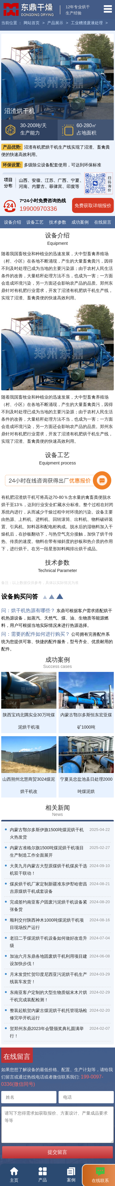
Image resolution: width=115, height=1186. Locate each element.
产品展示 (55, 23)
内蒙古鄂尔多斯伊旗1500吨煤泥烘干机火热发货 (47, 833)
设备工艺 (35, 222)
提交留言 (57, 1152)
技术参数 (57, 222)
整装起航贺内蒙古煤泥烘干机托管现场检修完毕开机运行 (48, 1014)
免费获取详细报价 (93, 205)
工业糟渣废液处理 (87, 23)
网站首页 (32, 23)
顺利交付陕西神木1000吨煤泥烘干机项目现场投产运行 (47, 924)
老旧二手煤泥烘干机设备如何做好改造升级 (48, 942)
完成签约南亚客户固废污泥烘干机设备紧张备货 (48, 906)
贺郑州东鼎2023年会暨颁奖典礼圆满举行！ (47, 1032)
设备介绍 (12, 222)
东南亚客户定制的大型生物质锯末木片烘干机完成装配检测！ (48, 996)
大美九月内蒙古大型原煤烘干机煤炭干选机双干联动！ (48, 869)
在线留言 (102, 222)
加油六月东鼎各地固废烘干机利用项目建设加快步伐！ (48, 960)
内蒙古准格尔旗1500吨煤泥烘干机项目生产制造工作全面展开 (47, 851)
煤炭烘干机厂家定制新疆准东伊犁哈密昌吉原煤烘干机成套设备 (48, 887)
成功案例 (80, 222)
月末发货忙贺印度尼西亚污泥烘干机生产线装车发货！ (48, 978)
